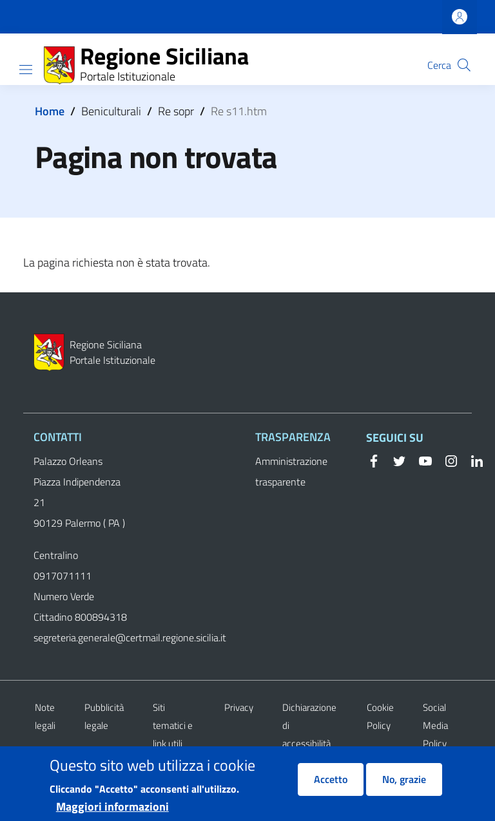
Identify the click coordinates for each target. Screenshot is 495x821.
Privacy (238, 707)
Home (49, 111)
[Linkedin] (472, 459)
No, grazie (404, 782)
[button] (464, 65)
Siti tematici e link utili (173, 725)
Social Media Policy (435, 725)
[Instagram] (446, 459)
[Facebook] (374, 459)
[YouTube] (420, 459)
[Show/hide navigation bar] (26, 69)
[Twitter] (394, 459)
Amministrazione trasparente (291, 471)
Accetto (330, 782)
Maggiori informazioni (112, 809)
